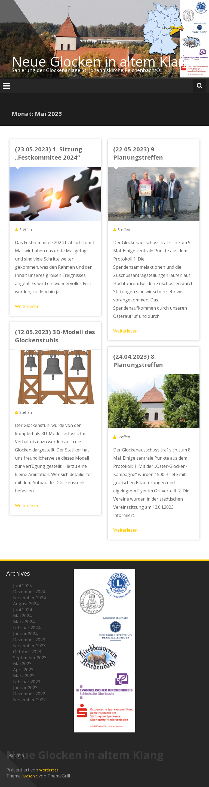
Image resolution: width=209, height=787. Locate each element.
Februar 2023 (26, 682)
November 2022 (29, 700)
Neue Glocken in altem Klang (103, 61)
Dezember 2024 (29, 592)
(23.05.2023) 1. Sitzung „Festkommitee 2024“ (48, 153)
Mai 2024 (22, 616)
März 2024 (24, 622)
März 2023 (24, 676)
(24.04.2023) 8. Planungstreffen (138, 360)
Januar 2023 (25, 688)
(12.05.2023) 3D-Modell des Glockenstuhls (55, 336)
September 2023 (30, 658)
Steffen (25, 229)
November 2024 (29, 598)
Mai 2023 (22, 664)
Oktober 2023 (27, 652)
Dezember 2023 (29, 640)
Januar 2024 (25, 634)
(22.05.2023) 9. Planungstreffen (138, 153)
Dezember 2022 (29, 694)
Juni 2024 (22, 610)
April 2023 (23, 670)
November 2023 (29, 646)
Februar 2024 (26, 628)
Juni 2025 (22, 586)
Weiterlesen (27, 306)
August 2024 (26, 604)
